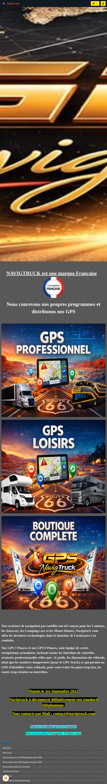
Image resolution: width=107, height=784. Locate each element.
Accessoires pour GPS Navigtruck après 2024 (22, 762)
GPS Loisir (7, 753)
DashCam (7, 776)
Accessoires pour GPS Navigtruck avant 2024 (22, 757)
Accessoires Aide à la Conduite (16, 767)
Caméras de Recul (11, 771)
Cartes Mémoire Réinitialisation (16, 781)
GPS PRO (7, 748)
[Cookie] (6, 778)
